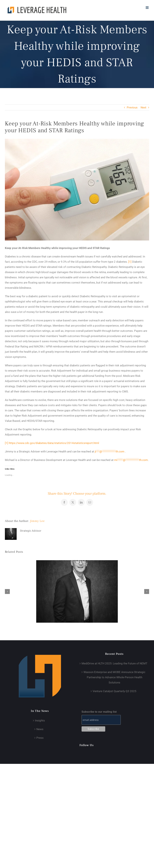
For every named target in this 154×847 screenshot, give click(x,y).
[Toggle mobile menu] (147, 7)
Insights (40, 720)
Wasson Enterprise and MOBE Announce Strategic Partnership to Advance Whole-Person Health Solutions (114, 677)
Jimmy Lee (37, 521)
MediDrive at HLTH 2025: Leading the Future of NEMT (114, 663)
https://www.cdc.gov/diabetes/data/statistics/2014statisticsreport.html (54, 443)
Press (40, 737)
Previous (132, 107)
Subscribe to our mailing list (99, 711)
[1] (129, 261)
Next (143, 107)
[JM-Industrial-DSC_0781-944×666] (77, 189)
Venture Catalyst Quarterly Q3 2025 (114, 691)
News (39, 729)
